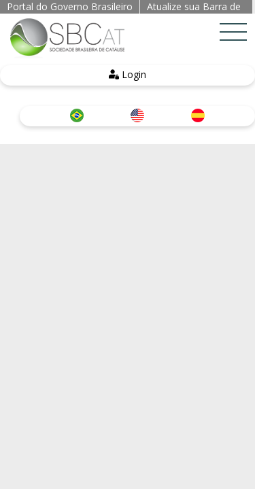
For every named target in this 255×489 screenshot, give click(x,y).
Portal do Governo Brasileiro (70, 6)
